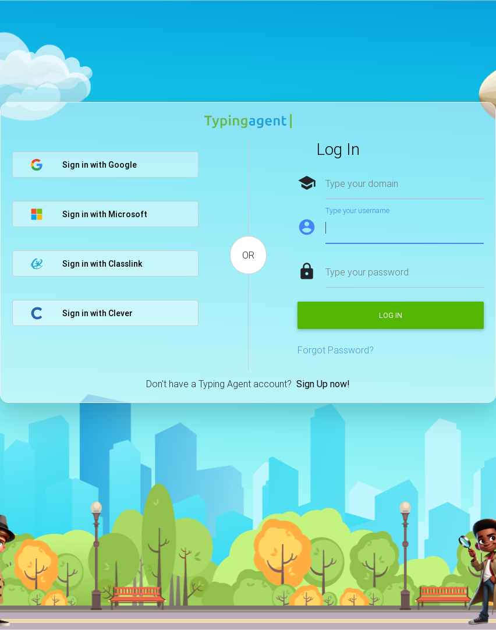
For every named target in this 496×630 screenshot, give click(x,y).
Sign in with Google (83, 164)
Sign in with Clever (81, 313)
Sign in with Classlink (86, 263)
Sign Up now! (323, 384)
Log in (390, 315)
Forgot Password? (335, 350)
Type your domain (361, 183)
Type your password (367, 272)
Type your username (357, 210)
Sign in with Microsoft (88, 214)
